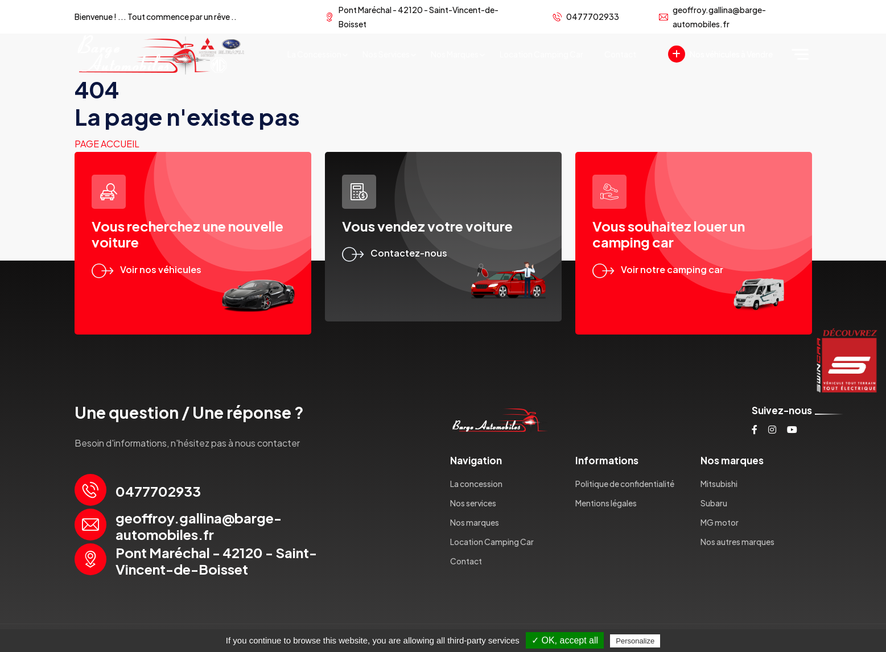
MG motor (719, 522)
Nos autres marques (737, 542)
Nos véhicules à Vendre (720, 54)
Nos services (386, 54)
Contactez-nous (394, 253)
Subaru (713, 503)
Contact (620, 54)
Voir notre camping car (657, 269)
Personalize (635, 641)
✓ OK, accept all (564, 640)
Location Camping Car (541, 54)
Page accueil (107, 144)
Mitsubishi (718, 483)
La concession (314, 54)
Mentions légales (606, 503)
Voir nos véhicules (146, 269)
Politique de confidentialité (624, 483)
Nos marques (455, 54)
